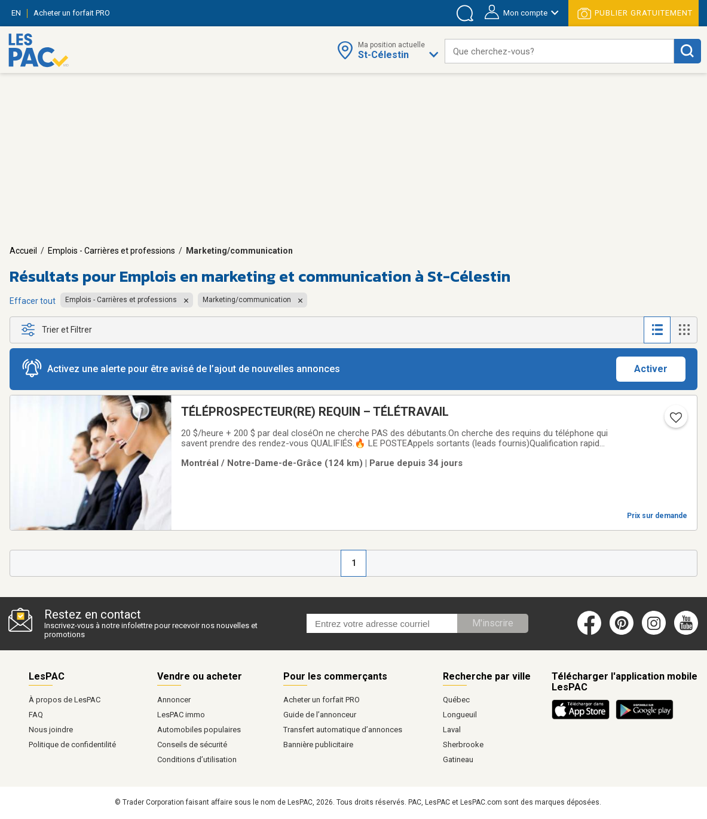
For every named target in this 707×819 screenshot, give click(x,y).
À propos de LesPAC (64, 699)
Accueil (23, 250)
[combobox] (559, 51)
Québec (456, 699)
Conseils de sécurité (192, 744)
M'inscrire (492, 623)
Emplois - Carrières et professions (111, 250)
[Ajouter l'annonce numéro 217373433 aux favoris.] (675, 421)
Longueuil (460, 714)
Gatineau (458, 759)
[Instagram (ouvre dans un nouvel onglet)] (654, 632)
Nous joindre (51, 729)
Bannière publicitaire (318, 744)
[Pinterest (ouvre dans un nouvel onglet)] (621, 632)
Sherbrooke (463, 744)
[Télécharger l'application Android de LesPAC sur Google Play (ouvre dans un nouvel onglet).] (645, 717)
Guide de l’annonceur (319, 714)
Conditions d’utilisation (197, 759)
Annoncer (174, 699)
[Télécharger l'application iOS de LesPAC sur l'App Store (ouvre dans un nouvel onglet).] (584, 717)
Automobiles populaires (199, 729)
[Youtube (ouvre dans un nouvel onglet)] (688, 632)
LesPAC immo (181, 714)
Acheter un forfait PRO (321, 699)
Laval (452, 729)
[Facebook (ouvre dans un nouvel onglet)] (589, 632)
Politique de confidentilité (72, 744)
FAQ (36, 714)
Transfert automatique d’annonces (342, 729)
